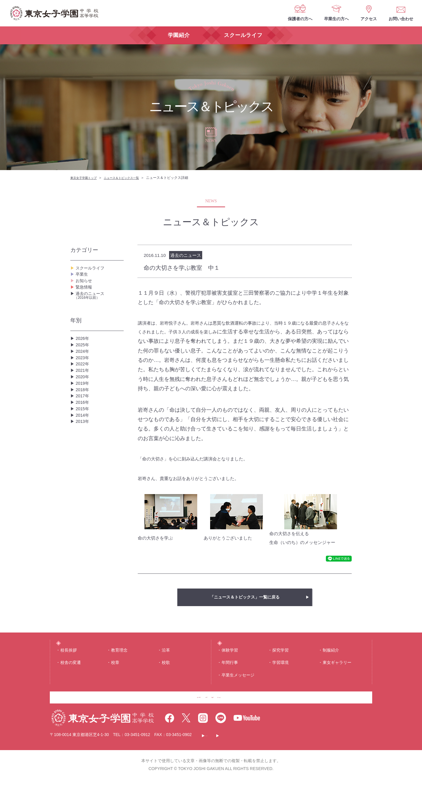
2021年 (83, 402)
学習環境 (280, 674)
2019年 (83, 420)
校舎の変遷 (70, 674)
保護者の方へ (300, 18)
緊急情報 (85, 297)
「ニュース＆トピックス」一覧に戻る (245, 597)
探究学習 (280, 661)
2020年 (83, 411)
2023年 (83, 383)
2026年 (83, 355)
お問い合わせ (401, 18)
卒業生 (83, 279)
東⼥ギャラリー (337, 674)
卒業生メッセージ (238, 686)
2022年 (83, 392)
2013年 (83, 477)
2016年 (83, 449)
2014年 (83, 467)
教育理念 (119, 661)
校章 (115, 674)
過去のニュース (99, 310)
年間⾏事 (230, 674)
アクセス (368, 18)
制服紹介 (331, 661)
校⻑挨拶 (68, 661)
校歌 (166, 674)
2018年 (83, 430)
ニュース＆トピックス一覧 (130, 178)
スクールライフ (92, 269)
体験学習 (230, 661)
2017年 (83, 439)
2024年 (83, 374)
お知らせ (85, 288)
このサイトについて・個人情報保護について (248, 757)
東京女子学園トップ (86, 178)
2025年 (83, 364)
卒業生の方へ (336, 18)
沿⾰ (166, 661)
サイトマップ (314, 757)
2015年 (83, 458)
